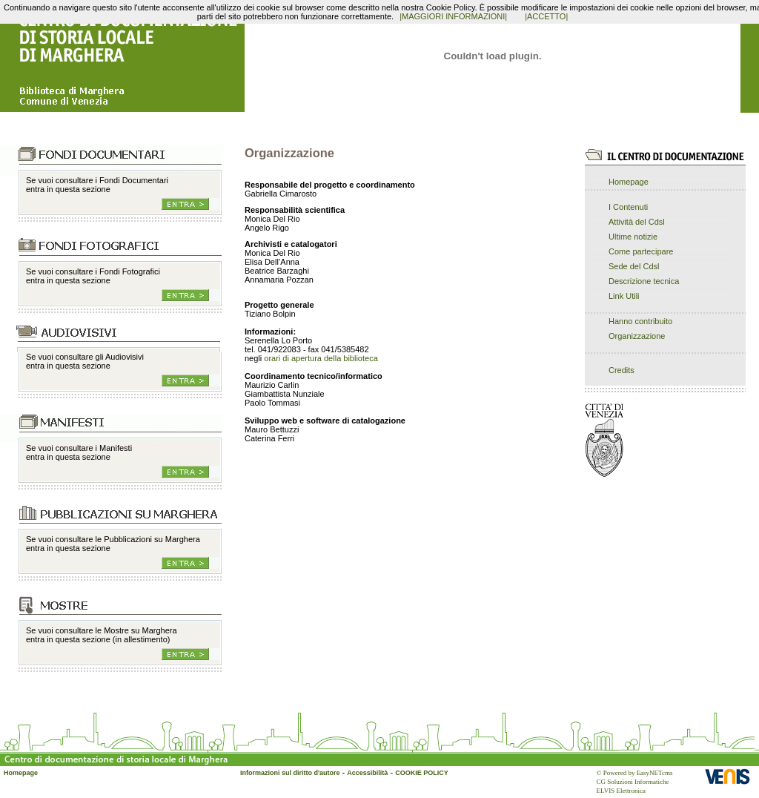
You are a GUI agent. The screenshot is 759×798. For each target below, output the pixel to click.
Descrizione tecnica (644, 281)
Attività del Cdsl (637, 221)
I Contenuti (628, 206)
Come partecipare (641, 251)
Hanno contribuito (640, 321)
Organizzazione (637, 336)
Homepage (629, 181)
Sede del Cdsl (634, 266)
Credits (621, 370)
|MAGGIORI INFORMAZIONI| (453, 16)
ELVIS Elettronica (621, 790)
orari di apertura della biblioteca (320, 358)
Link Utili (624, 295)
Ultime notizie (633, 236)
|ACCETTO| (546, 16)
